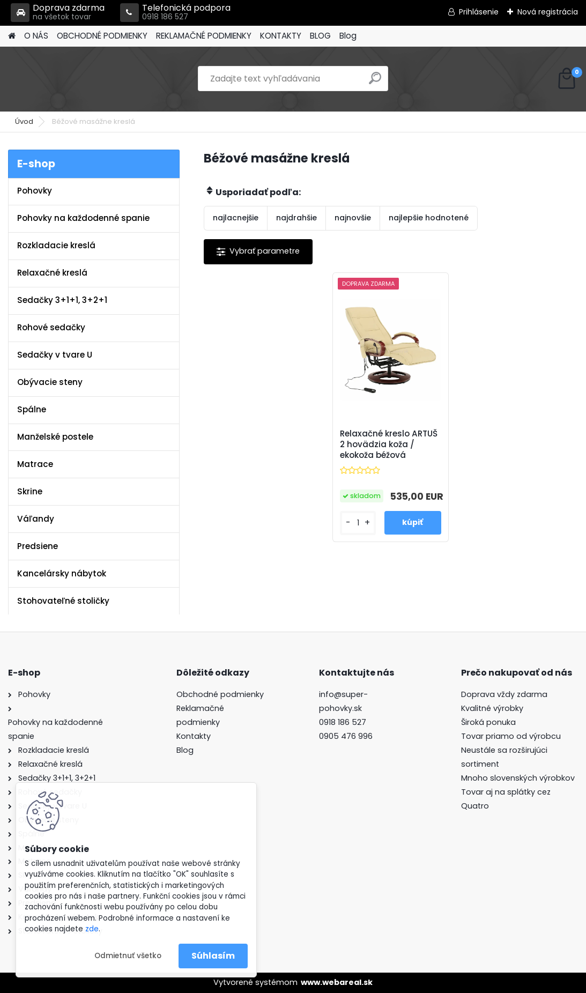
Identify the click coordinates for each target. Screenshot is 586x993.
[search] (375, 82)
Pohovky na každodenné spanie (83, 218)
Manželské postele (55, 436)
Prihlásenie (479, 11)
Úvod (24, 121)
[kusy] (358, 523)
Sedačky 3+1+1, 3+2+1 (62, 300)
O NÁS (36, 35)
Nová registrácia (547, 11)
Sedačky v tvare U (54, 354)
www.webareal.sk (337, 982)
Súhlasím (213, 956)
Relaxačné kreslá (52, 272)
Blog (348, 35)
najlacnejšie (235, 217)
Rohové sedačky (51, 327)
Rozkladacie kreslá (56, 245)
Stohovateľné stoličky (63, 600)
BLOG (320, 35)
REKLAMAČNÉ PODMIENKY (203, 35)
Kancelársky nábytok (61, 573)
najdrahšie (296, 217)
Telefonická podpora (175, 12)
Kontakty (193, 736)
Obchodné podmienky (220, 694)
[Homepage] (12, 36)
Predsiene (37, 546)
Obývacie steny (50, 382)
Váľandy (35, 518)
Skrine (29, 491)
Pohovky (34, 190)
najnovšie (353, 217)
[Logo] (81, 79)
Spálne (31, 409)
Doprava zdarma (58, 12)
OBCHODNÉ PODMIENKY (102, 35)
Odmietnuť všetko (127, 956)
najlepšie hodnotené (429, 217)
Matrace (35, 464)
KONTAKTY (280, 35)
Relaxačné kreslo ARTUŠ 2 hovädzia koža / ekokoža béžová (388, 444)
